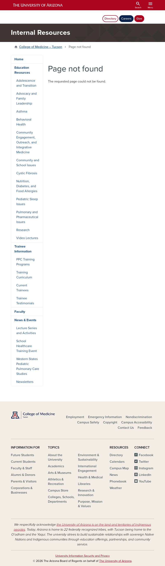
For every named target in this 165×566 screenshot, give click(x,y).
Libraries (84, 484)
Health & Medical (90, 477)
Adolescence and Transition (26, 83)
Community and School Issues (27, 162)
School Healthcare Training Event (26, 346)
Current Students (23, 462)
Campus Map (119, 468)
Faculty (19, 312)
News (114, 475)
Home (18, 59)
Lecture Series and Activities (26, 330)
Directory (110, 18)
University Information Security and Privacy (82, 556)
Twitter (144, 462)
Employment (75, 417)
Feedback (145, 428)
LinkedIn (145, 475)
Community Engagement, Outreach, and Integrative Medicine (26, 142)
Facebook (146, 455)
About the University (55, 457)
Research (23, 230)
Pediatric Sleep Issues (27, 201)
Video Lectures (27, 238)
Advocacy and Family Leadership (26, 99)
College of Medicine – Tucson (40, 47)
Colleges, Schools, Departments (61, 499)
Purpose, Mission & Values (90, 504)
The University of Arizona (115, 561)
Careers (126, 18)
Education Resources (22, 70)
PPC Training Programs (25, 261)
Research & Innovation (86, 492)
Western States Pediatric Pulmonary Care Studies (27, 366)
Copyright (110, 422)
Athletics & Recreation (56, 481)
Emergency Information (105, 417)
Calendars (117, 462)
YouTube (145, 481)
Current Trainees (22, 287)
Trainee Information (22, 248)
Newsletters (24, 382)
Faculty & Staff (21, 468)
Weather (116, 488)
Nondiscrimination (139, 417)
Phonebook (118, 481)
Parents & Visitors (23, 481)
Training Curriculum (24, 274)
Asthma (21, 111)
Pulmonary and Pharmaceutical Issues (27, 217)
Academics (56, 466)
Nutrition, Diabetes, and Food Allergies (26, 186)
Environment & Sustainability (88, 457)
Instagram (146, 468)
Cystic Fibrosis (26, 173)
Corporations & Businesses (22, 490)
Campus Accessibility (136, 422)
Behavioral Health (23, 122)
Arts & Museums (59, 473)
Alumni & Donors (23, 475)
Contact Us (126, 428)
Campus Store (58, 490)
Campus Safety (88, 422)
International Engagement (87, 468)
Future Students (22, 455)
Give (139, 18)
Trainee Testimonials (25, 300)
